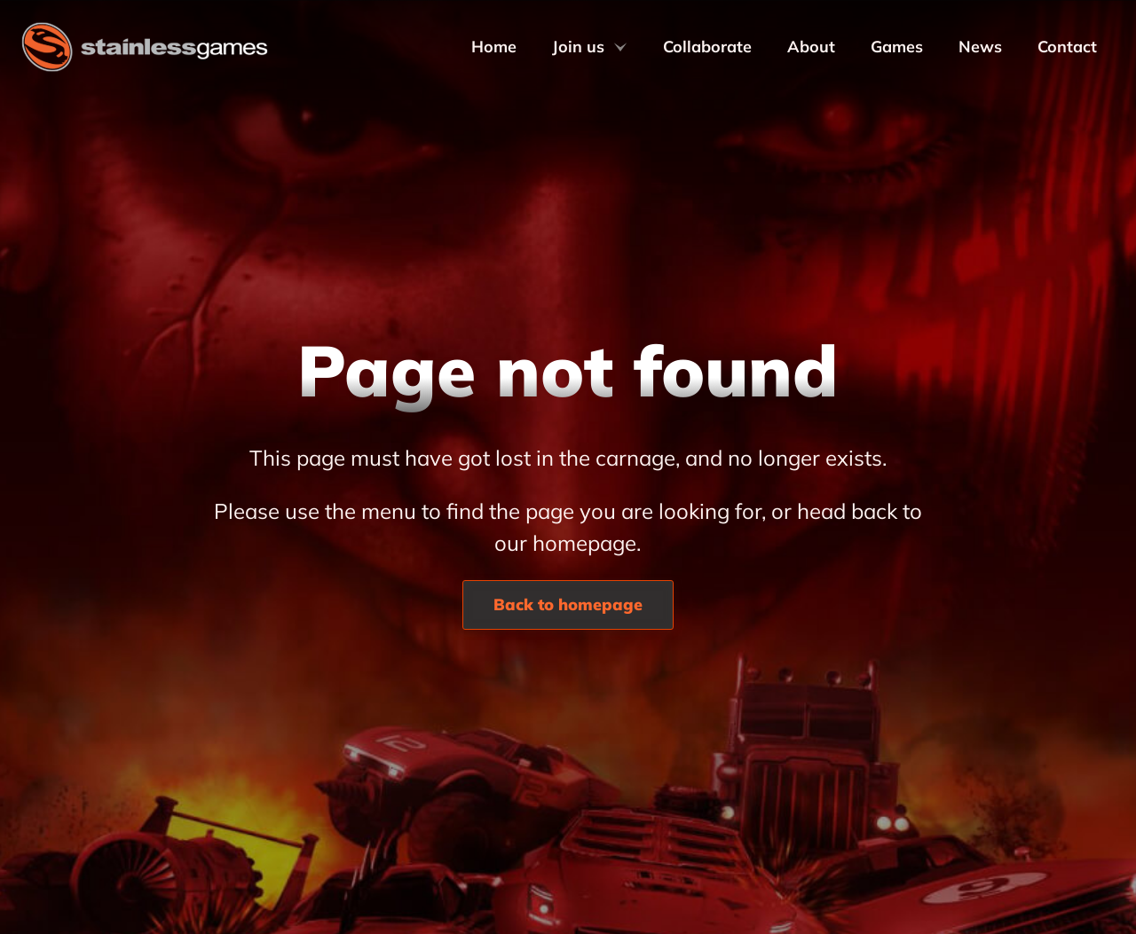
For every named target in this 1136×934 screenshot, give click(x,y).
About (811, 46)
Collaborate (707, 46)
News (980, 46)
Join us (589, 46)
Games (897, 46)
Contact (1067, 46)
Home (494, 46)
